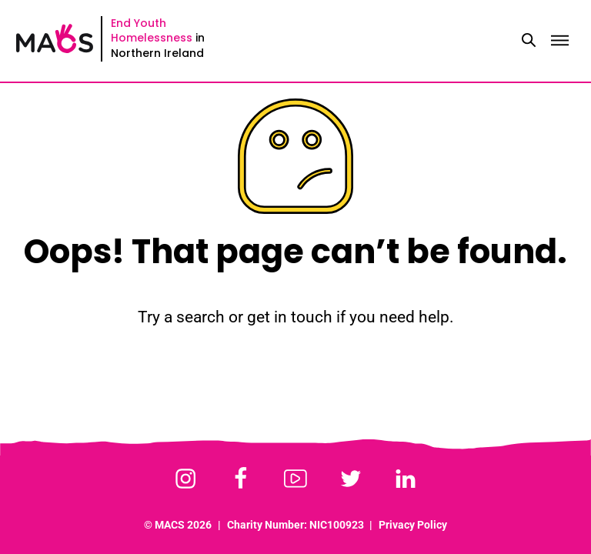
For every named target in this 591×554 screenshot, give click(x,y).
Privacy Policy (413, 525)
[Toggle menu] (559, 40)
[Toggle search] (528, 40)
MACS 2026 (183, 525)
